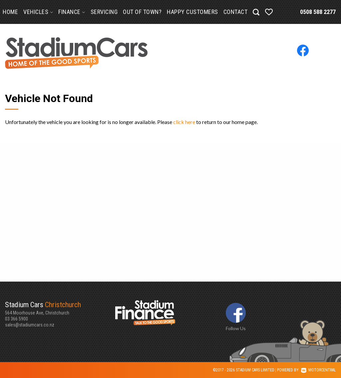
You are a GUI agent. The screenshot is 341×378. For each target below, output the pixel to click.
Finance (71, 11)
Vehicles (38, 11)
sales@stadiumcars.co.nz (29, 324)
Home (10, 11)
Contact (235, 11)
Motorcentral (318, 370)
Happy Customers (192, 11)
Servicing (104, 11)
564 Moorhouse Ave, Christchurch (60, 307)
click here (184, 122)
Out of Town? (142, 11)
